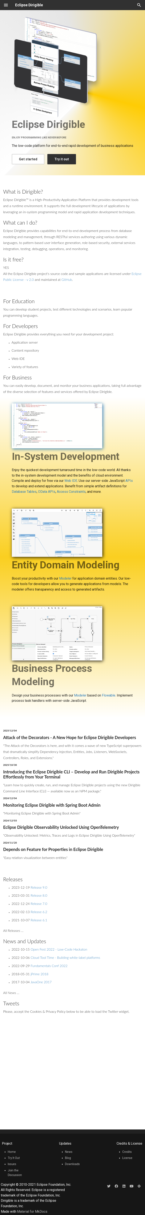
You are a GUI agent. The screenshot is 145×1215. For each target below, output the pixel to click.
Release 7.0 (39, 904)
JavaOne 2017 (41, 982)
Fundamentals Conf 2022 (49, 966)
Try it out (62, 159)
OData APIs (46, 492)
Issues (12, 1164)
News (68, 1151)
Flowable (108, 695)
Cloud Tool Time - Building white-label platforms (65, 957)
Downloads (72, 1164)
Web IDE (70, 481)
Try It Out (14, 1158)
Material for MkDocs (32, 1212)
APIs (129, 481)
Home (12, 1151)
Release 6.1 (39, 920)
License (127, 1158)
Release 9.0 (39, 887)
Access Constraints (71, 492)
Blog (68, 1158)
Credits (127, 1151)
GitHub (66, 279)
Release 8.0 (39, 895)
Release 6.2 (39, 912)
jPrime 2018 (39, 974)
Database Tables (24, 492)
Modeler (65, 578)
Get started (28, 159)
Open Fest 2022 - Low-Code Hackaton (59, 949)
